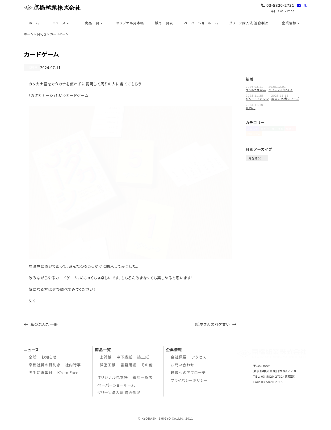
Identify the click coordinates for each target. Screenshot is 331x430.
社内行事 (282, 130)
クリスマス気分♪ (280, 89)
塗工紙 (143, 356)
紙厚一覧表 (164, 22)
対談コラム (254, 138)
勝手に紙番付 (41, 372)
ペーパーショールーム (201, 22)
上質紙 (106, 356)
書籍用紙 (129, 364)
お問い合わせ (182, 364)
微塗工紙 (108, 364)
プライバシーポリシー (189, 379)
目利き (31, 67)
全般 (33, 356)
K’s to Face (68, 372)
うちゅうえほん (256, 89)
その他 (147, 364)
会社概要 (179, 356)
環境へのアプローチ (188, 372)
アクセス (199, 356)
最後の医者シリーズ (285, 98)
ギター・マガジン (257, 98)
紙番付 (297, 130)
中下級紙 (125, 356)
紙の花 (251, 107)
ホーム (34, 22)
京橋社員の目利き (44, 364)
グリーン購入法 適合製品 (248, 22)
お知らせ (252, 130)
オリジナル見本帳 (130, 22)
